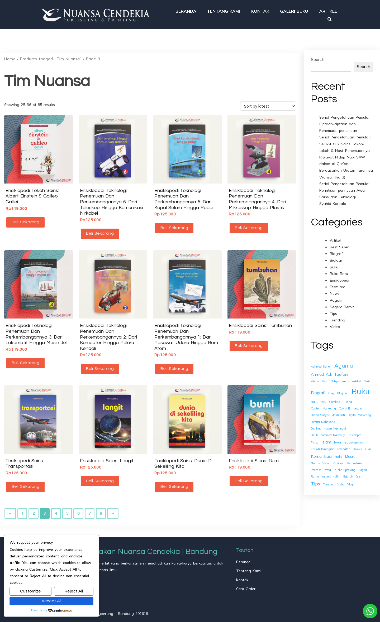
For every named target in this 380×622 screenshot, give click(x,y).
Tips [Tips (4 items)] (315, 482)
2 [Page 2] (33, 508)
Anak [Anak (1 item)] (345, 379)
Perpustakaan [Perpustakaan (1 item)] (356, 461)
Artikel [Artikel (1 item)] (356, 379)
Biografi (337, 251)
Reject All (74, 591)
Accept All (51, 601)
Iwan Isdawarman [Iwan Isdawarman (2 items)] (349, 440)
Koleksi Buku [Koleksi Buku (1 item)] (362, 447)
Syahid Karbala (332, 202)
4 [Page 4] (56, 508)
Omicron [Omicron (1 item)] (338, 461)
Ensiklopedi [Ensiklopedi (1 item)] (355, 433)
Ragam (336, 298)
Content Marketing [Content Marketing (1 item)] (323, 406)
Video (335, 325)
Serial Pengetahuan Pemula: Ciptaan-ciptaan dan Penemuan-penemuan (344, 122)
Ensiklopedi (339, 278)
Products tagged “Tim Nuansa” (51, 57)
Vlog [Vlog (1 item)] (350, 483)
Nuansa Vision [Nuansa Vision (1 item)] (320, 461)
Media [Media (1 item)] (338, 455)
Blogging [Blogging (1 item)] (343, 391)
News (335, 292)
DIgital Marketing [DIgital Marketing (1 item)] (359, 413)
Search (317, 57)
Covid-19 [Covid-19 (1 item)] (345, 406)
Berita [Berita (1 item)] (368, 379)
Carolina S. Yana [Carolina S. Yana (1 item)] (340, 400)
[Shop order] (268, 104)
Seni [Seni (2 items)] (359, 474)
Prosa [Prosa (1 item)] (327, 468)
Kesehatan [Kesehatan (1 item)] (343, 447)
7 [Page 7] (89, 508)
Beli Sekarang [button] (25, 220)
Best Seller (339, 245)
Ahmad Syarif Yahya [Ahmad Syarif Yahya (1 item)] (325, 379)
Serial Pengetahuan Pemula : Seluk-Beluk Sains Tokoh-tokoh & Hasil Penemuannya (345, 142)
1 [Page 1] (22, 508)
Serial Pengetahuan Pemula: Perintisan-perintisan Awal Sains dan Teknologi (344, 188)
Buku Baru (339, 271)
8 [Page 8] (101, 508)
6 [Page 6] (78, 508)
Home (10, 57)
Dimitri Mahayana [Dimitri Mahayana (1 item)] (323, 420)
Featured (337, 285)
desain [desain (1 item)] (358, 406)
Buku (334, 265)
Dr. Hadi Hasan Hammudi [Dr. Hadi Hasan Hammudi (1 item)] (328, 426)
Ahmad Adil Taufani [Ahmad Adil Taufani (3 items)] (329, 372)
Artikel (335, 238)
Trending (337, 318)
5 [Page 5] (67, 508)
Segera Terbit (342, 305)
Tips (333, 311)
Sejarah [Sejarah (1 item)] (348, 474)
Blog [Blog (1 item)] (331, 391)
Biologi (336, 258)
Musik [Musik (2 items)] (350, 454)
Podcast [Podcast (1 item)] (316, 468)
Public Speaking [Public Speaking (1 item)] (344, 468)
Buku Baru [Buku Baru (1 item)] (318, 400)
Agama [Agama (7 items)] (343, 363)
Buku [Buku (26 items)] (361, 389)
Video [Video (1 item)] (341, 483)
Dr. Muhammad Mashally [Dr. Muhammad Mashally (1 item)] (328, 433)
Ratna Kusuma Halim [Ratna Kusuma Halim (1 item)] (325, 474)
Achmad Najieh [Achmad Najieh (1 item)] (321, 365)
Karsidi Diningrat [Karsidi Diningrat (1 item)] (322, 447)
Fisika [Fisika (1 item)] (315, 440)
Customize (30, 591)
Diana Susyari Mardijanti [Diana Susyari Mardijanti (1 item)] (328, 413)
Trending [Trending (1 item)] (329, 483)
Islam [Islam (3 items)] (326, 440)
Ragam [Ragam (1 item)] (363, 468)
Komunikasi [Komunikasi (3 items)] (321, 454)
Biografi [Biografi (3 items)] (318, 390)
